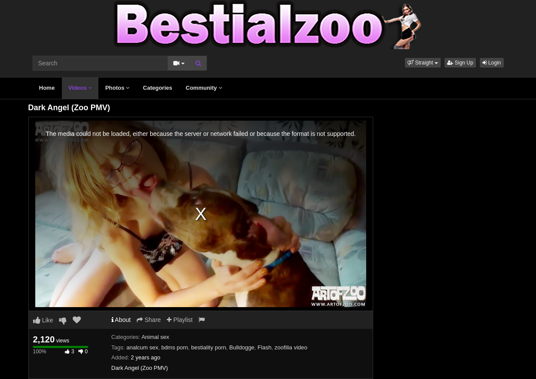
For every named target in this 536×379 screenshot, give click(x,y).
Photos (117, 88)
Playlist (179, 319)
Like (43, 320)
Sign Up (460, 63)
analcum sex (142, 347)
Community (204, 88)
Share (149, 319)
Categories (157, 88)
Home (47, 88)
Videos (80, 88)
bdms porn (174, 347)
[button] (423, 63)
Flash (265, 347)
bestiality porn (208, 347)
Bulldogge (242, 347)
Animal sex (155, 337)
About (121, 319)
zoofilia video (291, 347)
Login (491, 63)
